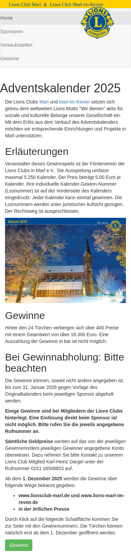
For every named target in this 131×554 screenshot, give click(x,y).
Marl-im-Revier (74, 102)
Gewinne (18, 545)
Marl (43, 102)
